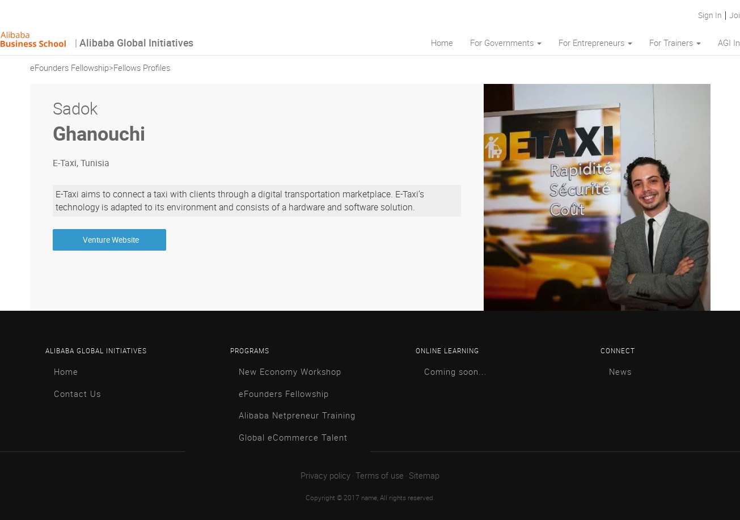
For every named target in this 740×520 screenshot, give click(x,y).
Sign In (711, 15)
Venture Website (109, 239)
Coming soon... (455, 372)
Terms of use (380, 476)
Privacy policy (325, 476)
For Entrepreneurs (595, 43)
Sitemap (424, 476)
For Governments (506, 43)
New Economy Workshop (290, 372)
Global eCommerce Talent (293, 438)
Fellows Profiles (141, 68)
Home (442, 43)
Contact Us (77, 394)
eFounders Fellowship (69, 68)
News (620, 372)
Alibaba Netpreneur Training (297, 416)
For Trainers (675, 43)
